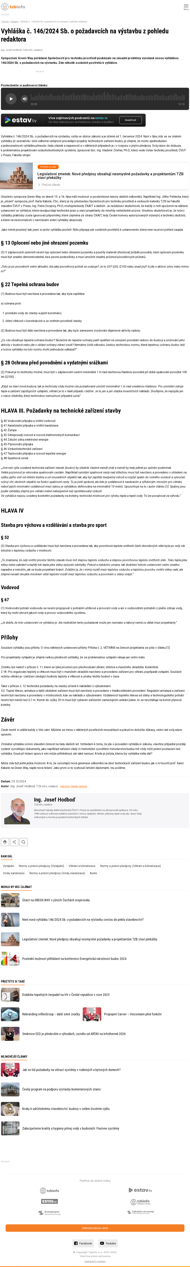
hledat (23, 842)
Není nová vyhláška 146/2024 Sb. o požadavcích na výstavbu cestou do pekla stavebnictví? (83, 920)
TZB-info (5, 21)
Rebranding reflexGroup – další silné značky (51, 1014)
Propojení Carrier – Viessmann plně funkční (133, 1014)
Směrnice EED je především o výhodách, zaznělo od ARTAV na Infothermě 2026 (74, 1034)
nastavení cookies (95, 1261)
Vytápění (14, 21)
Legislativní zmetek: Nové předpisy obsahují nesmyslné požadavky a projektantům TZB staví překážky (89, 939)
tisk (5, 842)
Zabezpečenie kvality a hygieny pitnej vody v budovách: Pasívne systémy (70, 1128)
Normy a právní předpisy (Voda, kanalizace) (57, 873)
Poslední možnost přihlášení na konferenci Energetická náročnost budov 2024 (74, 959)
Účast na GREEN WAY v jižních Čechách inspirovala (56, 900)
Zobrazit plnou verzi (95, 1228)
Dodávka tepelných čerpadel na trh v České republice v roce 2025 (65, 995)
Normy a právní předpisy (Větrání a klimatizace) (130, 866)
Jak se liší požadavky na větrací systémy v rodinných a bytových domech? (71, 1070)
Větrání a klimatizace (82, 866)
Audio (93, 873)
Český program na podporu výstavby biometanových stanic (61, 1089)
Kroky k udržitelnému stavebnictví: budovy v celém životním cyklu (66, 1109)
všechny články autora (73, 786)
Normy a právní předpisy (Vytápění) (41, 866)
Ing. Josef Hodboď (54, 800)
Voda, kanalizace (14, 873)
